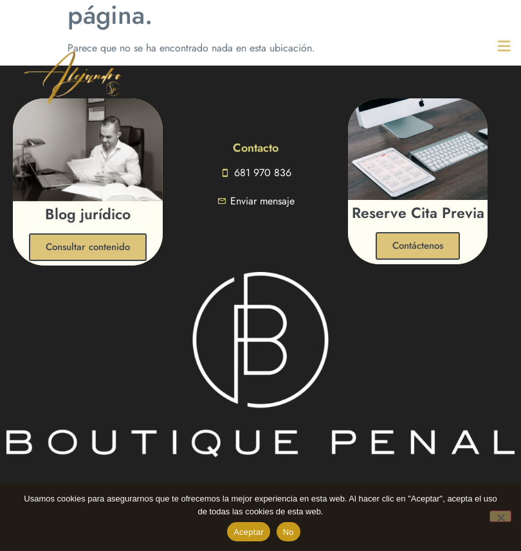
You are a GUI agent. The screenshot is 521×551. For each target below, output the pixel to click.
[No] (500, 516)
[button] (482, 46)
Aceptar (248, 532)
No (288, 532)
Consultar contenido (88, 247)
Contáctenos (417, 246)
